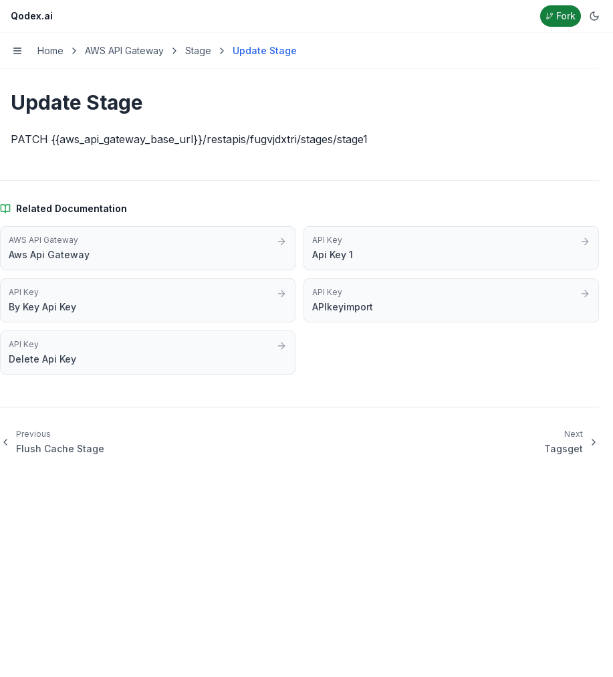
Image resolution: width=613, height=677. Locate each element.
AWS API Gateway (124, 50)
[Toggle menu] (17, 51)
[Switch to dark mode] (594, 16)
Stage (198, 50)
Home (50, 50)
